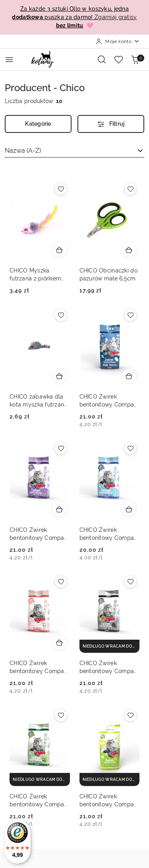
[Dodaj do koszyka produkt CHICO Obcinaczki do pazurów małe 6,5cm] (129, 250)
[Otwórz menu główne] (9, 59)
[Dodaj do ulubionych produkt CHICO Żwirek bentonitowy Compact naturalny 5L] (130, 448)
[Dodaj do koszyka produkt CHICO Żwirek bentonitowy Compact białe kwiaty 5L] (129, 376)
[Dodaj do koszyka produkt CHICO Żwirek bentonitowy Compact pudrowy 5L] (59, 642)
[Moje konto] (117, 41)
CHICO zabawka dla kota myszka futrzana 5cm (39, 401)
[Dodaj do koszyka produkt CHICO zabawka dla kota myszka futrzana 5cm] (59, 376)
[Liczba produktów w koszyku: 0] (135, 59)
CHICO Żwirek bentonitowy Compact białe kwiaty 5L (109, 401)
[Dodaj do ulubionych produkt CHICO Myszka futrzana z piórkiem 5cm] (61, 189)
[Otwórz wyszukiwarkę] (101, 59)
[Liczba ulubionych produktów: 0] (118, 59)
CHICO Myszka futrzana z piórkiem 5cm (35, 274)
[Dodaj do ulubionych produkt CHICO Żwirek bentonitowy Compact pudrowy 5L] (61, 582)
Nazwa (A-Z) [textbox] (23, 150)
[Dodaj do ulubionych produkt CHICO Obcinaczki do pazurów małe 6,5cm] (130, 189)
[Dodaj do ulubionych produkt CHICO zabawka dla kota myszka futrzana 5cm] (61, 315)
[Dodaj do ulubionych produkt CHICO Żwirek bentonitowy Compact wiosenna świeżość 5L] (130, 715)
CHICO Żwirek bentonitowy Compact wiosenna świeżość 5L (109, 800)
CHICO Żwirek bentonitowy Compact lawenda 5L (40, 534)
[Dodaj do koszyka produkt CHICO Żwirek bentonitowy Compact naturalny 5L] (129, 509)
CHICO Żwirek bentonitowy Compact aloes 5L (40, 800)
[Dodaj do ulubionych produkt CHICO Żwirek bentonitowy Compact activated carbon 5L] (130, 582)
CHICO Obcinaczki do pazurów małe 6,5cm (108, 274)
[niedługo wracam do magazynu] (109, 646)
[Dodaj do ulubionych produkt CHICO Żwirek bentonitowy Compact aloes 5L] (61, 715)
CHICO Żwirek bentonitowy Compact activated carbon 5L (109, 667)
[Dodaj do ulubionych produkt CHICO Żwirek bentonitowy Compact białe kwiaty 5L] (130, 315)
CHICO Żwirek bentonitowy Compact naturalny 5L (109, 534)
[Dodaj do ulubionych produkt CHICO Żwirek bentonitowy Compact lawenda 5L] (61, 448)
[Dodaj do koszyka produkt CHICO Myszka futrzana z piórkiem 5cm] (59, 250)
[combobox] (74, 151)
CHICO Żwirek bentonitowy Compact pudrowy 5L (40, 667)
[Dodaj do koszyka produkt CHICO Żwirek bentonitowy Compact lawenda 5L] (59, 509)
